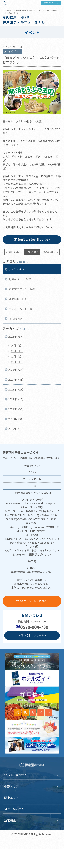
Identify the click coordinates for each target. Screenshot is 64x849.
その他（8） (15, 318)
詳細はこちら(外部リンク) (33, 239)
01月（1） (17, 362)
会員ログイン (49, 2)
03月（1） (17, 351)
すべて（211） (16, 269)
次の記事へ (49, 252)
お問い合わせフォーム (31, 635)
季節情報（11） (17, 299)
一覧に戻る (32, 252)
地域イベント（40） (20, 279)
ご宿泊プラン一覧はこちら (31, 601)
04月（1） (17, 345)
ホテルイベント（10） (21, 309)
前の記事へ (14, 252)
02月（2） (17, 356)
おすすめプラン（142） (22, 289)
